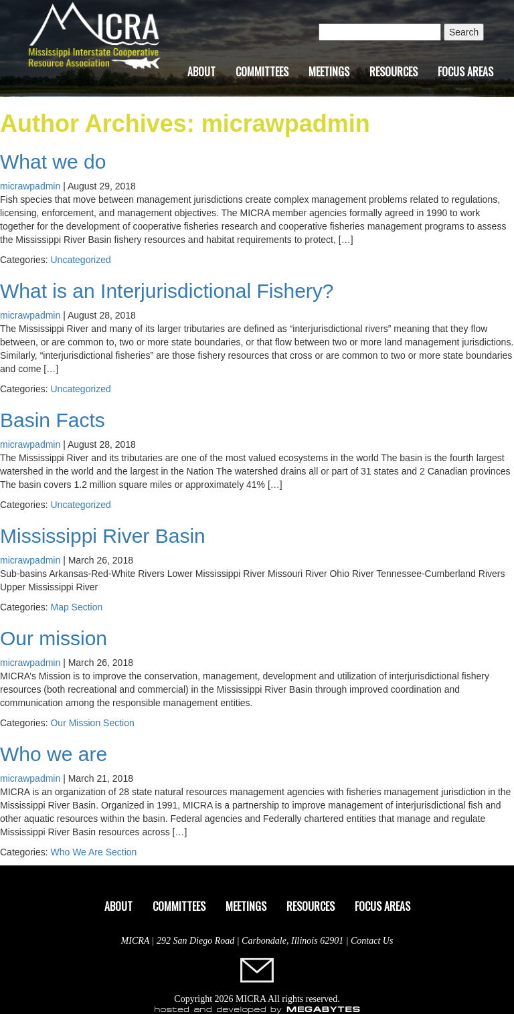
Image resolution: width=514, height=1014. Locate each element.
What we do (53, 162)
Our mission (53, 638)
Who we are (53, 754)
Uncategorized (80, 259)
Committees (262, 72)
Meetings (329, 72)
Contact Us (372, 941)
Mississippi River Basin (102, 536)
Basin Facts (52, 420)
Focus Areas (465, 72)
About (201, 72)
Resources (393, 72)
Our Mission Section (92, 722)
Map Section (76, 607)
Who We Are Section (93, 852)
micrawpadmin (30, 186)
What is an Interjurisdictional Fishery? (167, 291)
